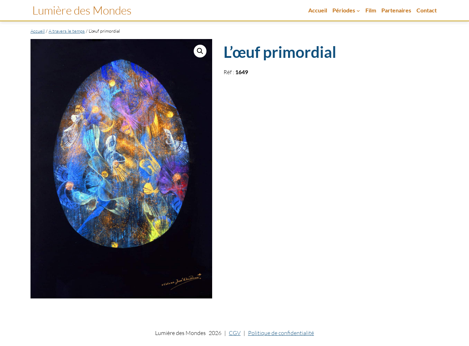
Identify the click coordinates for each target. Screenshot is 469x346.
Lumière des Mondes (82, 10)
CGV (235, 332)
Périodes (343, 10)
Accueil (317, 10)
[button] (200, 51)
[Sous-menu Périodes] (358, 10)
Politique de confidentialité (281, 332)
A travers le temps (67, 31)
